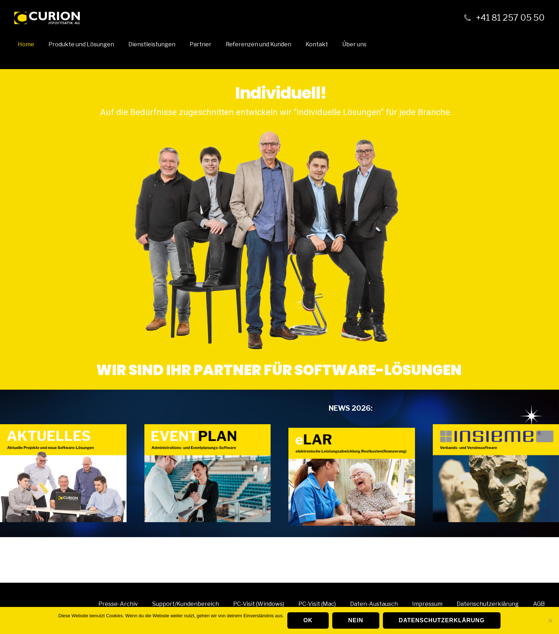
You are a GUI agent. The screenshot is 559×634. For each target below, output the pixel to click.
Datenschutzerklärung (441, 620)
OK (308, 620)
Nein (355, 620)
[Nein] (550, 620)
